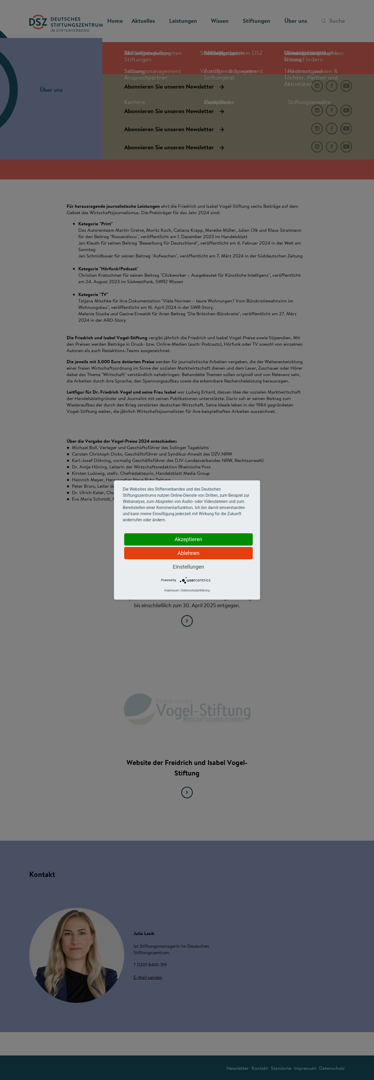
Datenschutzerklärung (195, 590)
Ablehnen (188, 553)
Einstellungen (188, 567)
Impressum (171, 590)
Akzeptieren (188, 539)
